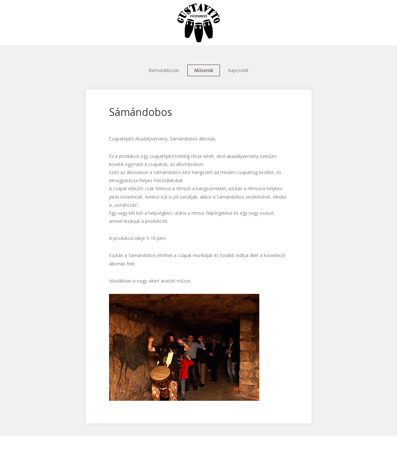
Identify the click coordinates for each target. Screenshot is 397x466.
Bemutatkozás (164, 70)
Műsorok (203, 70)
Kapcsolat (238, 70)
